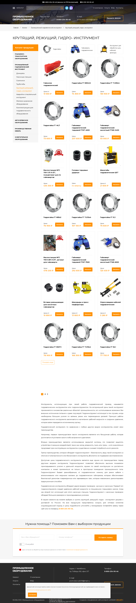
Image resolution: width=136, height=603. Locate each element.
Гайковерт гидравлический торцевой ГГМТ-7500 (81, 260)
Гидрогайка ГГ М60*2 (52, 347)
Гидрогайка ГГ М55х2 (52, 217)
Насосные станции (23, 77)
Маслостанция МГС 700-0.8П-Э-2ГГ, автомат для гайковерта (54, 260)
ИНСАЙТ (120, 600)
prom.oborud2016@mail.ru (87, 20)
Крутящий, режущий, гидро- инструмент (79, 27)
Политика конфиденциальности (60, 598)
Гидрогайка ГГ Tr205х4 (110, 83)
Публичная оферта (55, 600)
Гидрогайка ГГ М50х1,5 (81, 83)
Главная (16, 27)
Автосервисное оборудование (21, 121)
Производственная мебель (23, 130)
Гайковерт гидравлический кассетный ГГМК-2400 (109, 128)
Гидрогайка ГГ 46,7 (52, 125)
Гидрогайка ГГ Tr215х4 (81, 347)
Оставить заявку (106, 537)
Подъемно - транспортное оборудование (21, 56)
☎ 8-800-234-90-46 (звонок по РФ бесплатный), (60, 2)
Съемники (20, 80)
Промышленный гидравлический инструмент (46, 27)
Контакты (119, 8)
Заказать (59, 93)
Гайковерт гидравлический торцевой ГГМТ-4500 (81, 128)
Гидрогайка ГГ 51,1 (108, 217)
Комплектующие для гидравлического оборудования (24, 111)
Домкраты (20, 73)
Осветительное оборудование (21, 138)
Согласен (32, 595)
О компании (98, 8)
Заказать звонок (114, 585)
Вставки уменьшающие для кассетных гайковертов (53, 304)
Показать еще (47, 362)
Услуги (107, 8)
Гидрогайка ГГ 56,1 (108, 347)
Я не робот (26, 544)
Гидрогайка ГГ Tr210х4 (81, 217)
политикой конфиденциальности (77, 549)
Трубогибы (20, 84)
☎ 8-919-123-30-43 (87, 2)
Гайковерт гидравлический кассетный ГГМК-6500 (109, 260)
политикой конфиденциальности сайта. (39, 590)
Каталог (20, 8)
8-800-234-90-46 (64, 20)
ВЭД (113, 8)
